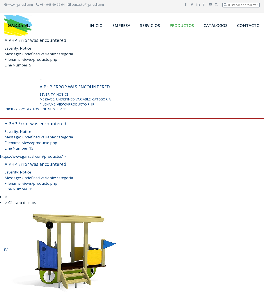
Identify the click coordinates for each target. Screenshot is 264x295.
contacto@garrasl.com (86, 4)
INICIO (96, 25)
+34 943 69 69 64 (50, 4)
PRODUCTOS (182, 25)
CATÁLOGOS (215, 25)
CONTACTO (248, 25)
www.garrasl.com (18, 4)
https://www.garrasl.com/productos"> (132, 173)
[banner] (19, 25)
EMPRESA (121, 25)
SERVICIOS (150, 25)
